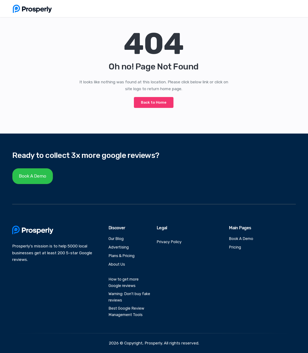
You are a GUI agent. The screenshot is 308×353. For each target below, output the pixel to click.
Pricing (235, 247)
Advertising (118, 247)
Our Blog (116, 238)
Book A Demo (32, 176)
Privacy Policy (169, 242)
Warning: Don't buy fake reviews (129, 297)
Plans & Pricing (121, 255)
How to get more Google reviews (123, 282)
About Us (116, 264)
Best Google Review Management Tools (126, 311)
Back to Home (153, 102)
